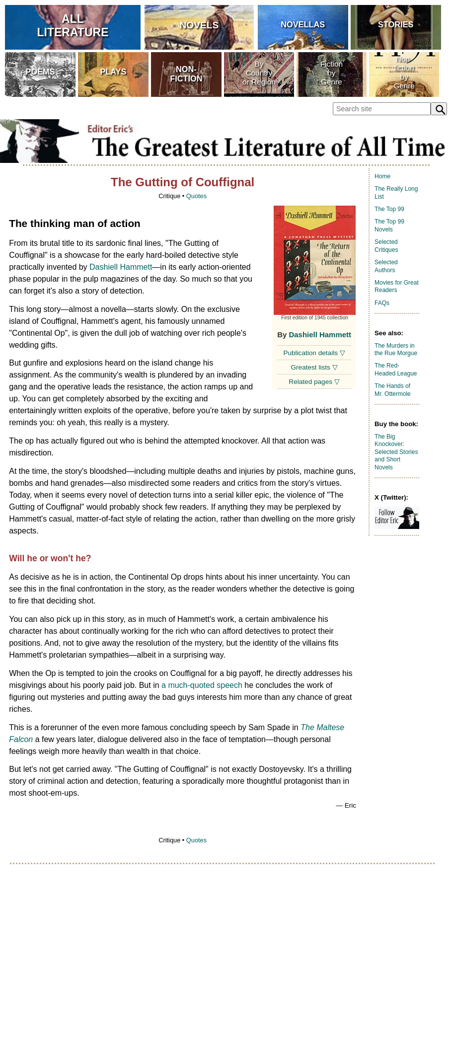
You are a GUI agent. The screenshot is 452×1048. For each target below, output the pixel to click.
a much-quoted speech (201, 685)
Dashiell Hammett (320, 334)
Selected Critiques (386, 245)
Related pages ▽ (314, 381)
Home (382, 176)
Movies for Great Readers (397, 286)
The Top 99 (389, 209)
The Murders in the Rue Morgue (396, 349)
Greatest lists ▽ (314, 367)
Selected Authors (386, 266)
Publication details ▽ (314, 353)
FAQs (382, 302)
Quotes (196, 196)
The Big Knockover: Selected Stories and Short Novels (396, 452)
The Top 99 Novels (389, 225)
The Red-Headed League (396, 369)
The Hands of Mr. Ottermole (393, 389)
